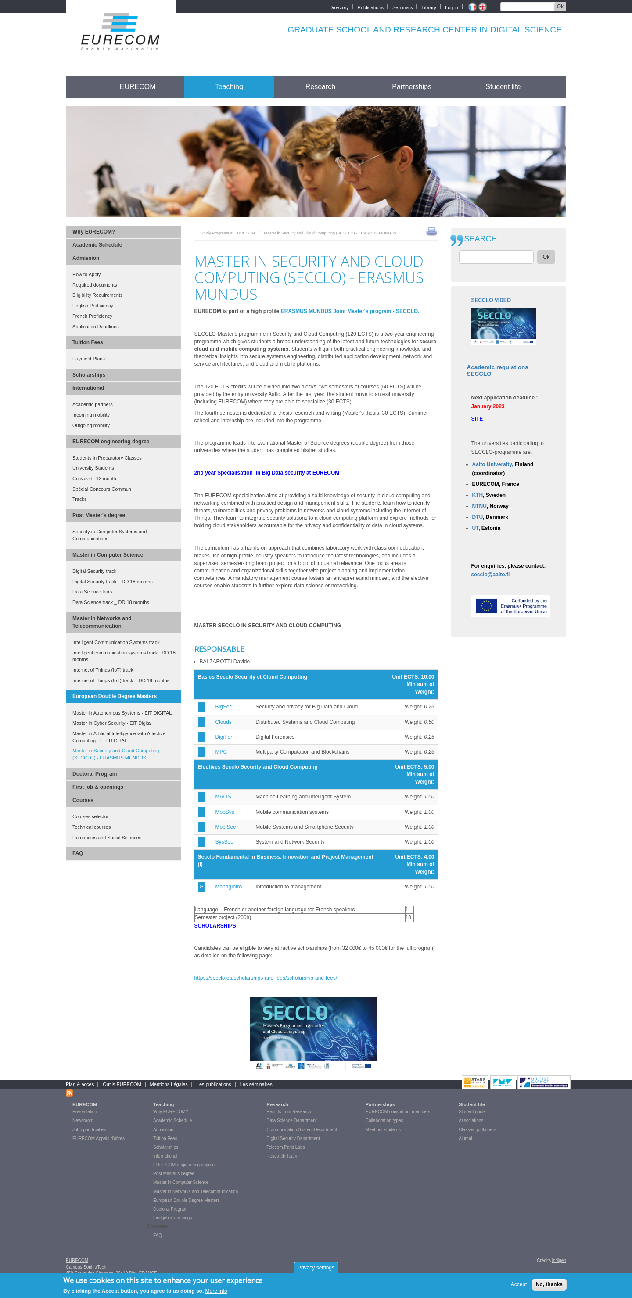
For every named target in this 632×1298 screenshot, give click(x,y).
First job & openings (97, 787)
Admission (85, 258)
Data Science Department (291, 1120)
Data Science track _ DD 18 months (110, 602)
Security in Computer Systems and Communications (109, 535)
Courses (82, 800)
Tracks (79, 499)
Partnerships (411, 86)
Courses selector (90, 816)
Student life (503, 86)
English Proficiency (92, 305)
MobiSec (225, 827)
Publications (371, 7)
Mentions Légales (169, 1084)
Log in (451, 7)
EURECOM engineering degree (110, 442)
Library (428, 7)
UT (475, 528)
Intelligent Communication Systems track (116, 642)
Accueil (82, 86)
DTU (477, 517)
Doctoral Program (94, 774)
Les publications (214, 1084)
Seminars (402, 7)
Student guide (472, 1111)
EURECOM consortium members (398, 1111)
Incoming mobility (91, 414)
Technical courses (91, 827)
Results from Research (288, 1111)
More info (216, 1293)
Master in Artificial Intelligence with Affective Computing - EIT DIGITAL (118, 737)
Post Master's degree (98, 515)
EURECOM (138, 86)
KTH (477, 495)
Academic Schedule (97, 245)
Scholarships (88, 375)
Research (320, 86)
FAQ (77, 853)
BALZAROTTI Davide (225, 661)
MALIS (223, 797)
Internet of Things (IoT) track (102, 669)
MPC (221, 752)
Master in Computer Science (107, 555)
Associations (471, 1120)
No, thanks (549, 1286)
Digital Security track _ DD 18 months (112, 581)
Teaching (229, 86)
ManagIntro (228, 887)
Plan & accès (80, 1084)
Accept (519, 1286)
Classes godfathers (477, 1129)
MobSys (224, 812)
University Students (93, 468)
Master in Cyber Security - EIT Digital (112, 723)
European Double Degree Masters (114, 696)
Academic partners (92, 404)
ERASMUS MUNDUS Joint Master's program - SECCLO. (350, 311)
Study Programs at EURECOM (228, 233)
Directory (339, 7)
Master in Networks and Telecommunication (102, 622)
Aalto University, (493, 464)
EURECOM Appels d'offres (98, 1138)
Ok (560, 7)
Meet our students (383, 1129)
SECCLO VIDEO (491, 300)
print (431, 231)
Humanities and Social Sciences (106, 837)
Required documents (94, 285)
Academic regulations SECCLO (497, 370)
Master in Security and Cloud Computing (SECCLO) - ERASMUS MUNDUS (115, 754)
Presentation (84, 1111)
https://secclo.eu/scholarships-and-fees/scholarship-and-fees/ (266, 978)
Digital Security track (94, 571)
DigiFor (223, 737)
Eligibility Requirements (97, 295)
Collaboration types (384, 1120)
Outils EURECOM (122, 1084)
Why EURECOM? (93, 232)
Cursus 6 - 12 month (94, 478)
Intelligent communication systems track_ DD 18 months (124, 656)
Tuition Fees (87, 342)
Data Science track (92, 591)
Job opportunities (89, 1129)
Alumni (465, 1138)
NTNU (479, 506)
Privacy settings (316, 1269)
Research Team (281, 1156)
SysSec (224, 842)
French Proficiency (92, 316)
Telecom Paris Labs (285, 1147)
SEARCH (480, 239)
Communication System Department (301, 1129)
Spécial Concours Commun (101, 489)
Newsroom (82, 1120)
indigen (559, 1260)
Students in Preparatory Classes (107, 457)
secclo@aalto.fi (490, 575)
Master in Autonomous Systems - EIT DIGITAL (122, 713)
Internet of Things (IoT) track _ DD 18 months (120, 680)
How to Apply (86, 274)
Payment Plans (88, 358)
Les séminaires (256, 1084)
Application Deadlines (95, 326)
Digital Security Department (293, 1138)
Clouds (223, 722)
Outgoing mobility (91, 425)
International (88, 388)
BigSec (223, 707)
